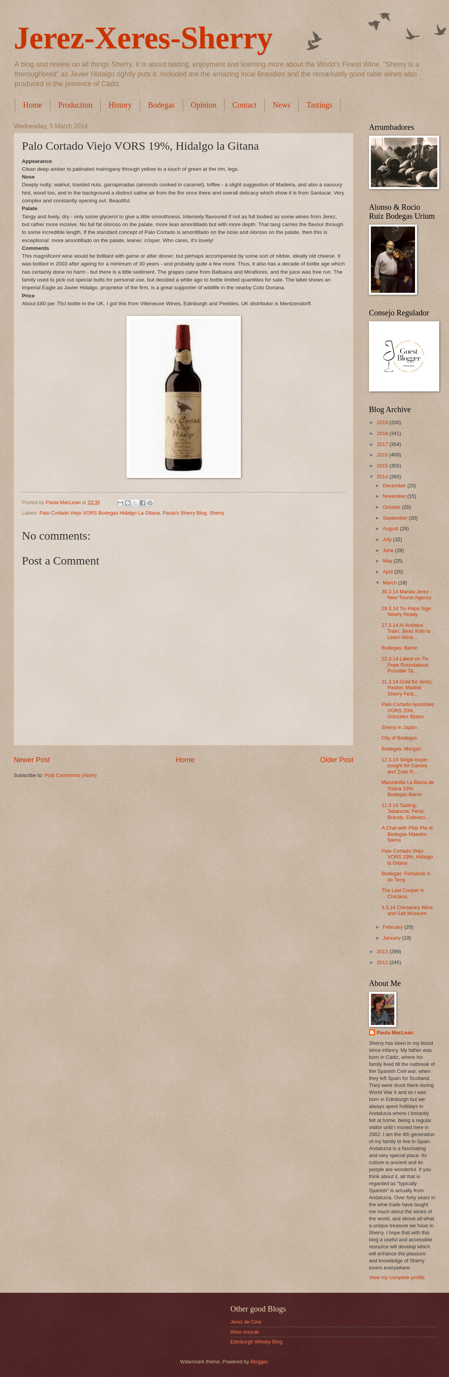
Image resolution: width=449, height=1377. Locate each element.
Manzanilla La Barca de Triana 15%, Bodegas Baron (407, 788)
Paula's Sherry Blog (185, 513)
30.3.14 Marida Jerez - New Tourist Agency (406, 594)
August (391, 528)
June (389, 550)
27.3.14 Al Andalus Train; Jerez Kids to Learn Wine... (405, 631)
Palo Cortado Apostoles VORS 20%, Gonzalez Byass (407, 710)
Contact (244, 105)
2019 (383, 422)
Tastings (319, 105)
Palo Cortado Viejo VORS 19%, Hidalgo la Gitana (407, 857)
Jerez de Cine (245, 1322)
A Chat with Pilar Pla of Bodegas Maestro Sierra (407, 834)
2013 (383, 951)
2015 (383, 466)
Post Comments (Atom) (71, 775)
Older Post (336, 760)
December (395, 485)
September (396, 518)
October (392, 507)
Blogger (259, 1362)
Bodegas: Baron (399, 648)
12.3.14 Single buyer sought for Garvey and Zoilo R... (404, 766)
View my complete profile (397, 1277)
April (388, 572)
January (392, 938)
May (388, 561)
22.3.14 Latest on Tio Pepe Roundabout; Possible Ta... (405, 665)
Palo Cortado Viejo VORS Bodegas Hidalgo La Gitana (99, 513)
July (388, 539)
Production (75, 105)
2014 (383, 477)
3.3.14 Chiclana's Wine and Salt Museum (407, 910)
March (390, 583)
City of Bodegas (399, 738)
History (120, 105)
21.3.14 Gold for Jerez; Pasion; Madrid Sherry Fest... (407, 688)
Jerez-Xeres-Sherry (143, 38)
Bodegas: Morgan (401, 749)
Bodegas (161, 105)
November (395, 496)
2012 (383, 962)
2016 (383, 455)
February (393, 927)
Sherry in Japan (399, 727)
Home (32, 105)
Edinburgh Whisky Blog (256, 1342)
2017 (383, 444)
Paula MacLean (395, 1032)
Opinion (204, 105)
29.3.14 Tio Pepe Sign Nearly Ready (406, 611)
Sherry (216, 513)
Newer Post (32, 760)
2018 (383, 433)
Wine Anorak (244, 1332)
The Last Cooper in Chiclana (402, 893)
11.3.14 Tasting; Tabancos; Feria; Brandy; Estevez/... (405, 811)
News (281, 105)
